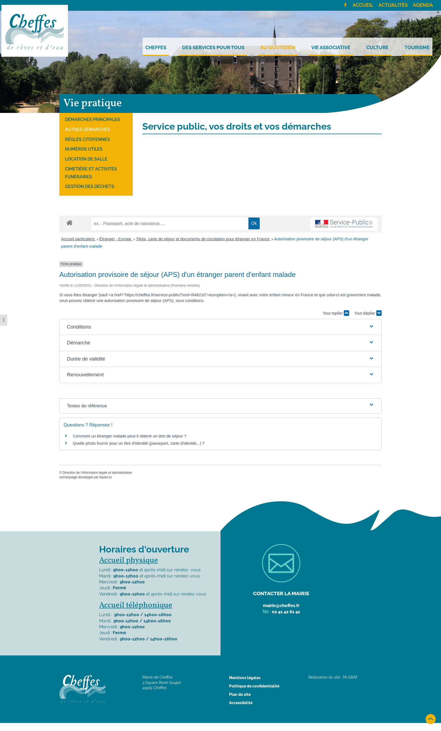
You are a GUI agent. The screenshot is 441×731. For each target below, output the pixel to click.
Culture (377, 47)
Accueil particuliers (78, 239)
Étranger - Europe (115, 239)
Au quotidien (277, 47)
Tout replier (336, 313)
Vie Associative (330, 47)
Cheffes (155, 47)
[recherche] (169, 223)
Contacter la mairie (281, 593)
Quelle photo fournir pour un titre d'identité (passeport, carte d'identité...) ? (138, 443)
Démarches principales (92, 119)
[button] (220, 327)
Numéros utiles (84, 149)
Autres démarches (87, 129)
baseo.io (105, 477)
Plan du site (240, 694)
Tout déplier (368, 313)
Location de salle (86, 159)
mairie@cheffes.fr (281, 605)
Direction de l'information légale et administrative (97, 473)
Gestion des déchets (89, 186)
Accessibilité (240, 703)
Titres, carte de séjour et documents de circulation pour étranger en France (203, 239)
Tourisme (417, 47)
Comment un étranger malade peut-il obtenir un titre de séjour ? (129, 436)
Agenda (423, 5)
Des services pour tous (213, 47)
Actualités (393, 5)
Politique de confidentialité (254, 686)
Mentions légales (245, 678)
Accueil (363, 5)
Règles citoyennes (87, 139)
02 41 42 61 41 (286, 611)
